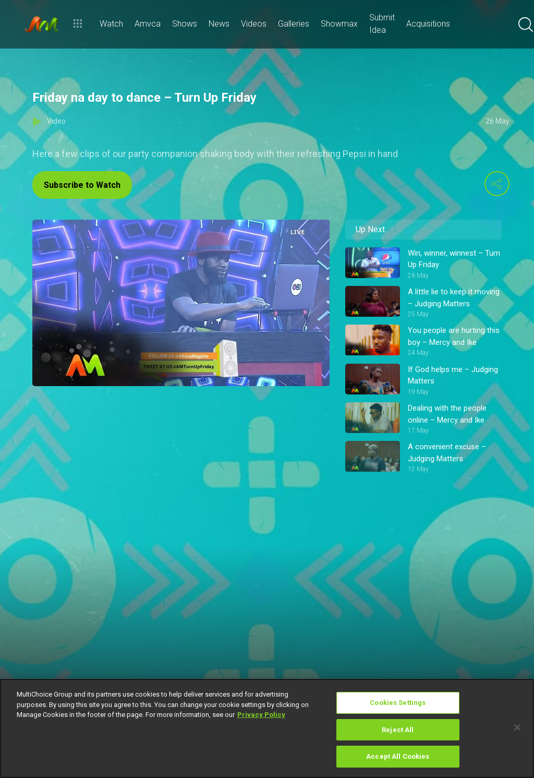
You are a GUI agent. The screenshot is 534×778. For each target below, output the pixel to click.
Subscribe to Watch (82, 185)
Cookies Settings (398, 703)
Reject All (398, 730)
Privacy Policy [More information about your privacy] (261, 715)
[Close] (517, 727)
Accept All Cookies (397, 756)
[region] (267, 728)
